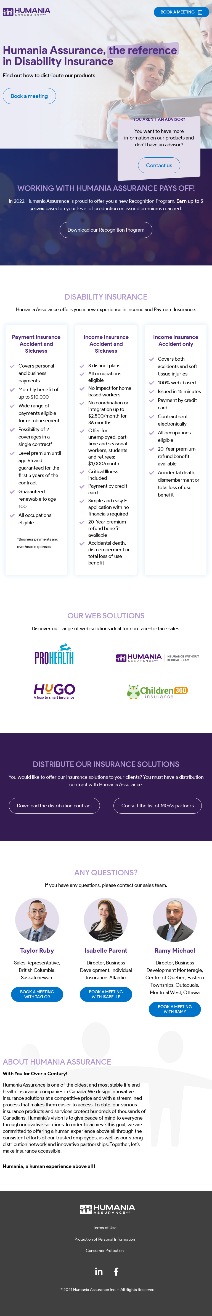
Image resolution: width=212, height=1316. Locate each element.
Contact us (159, 165)
